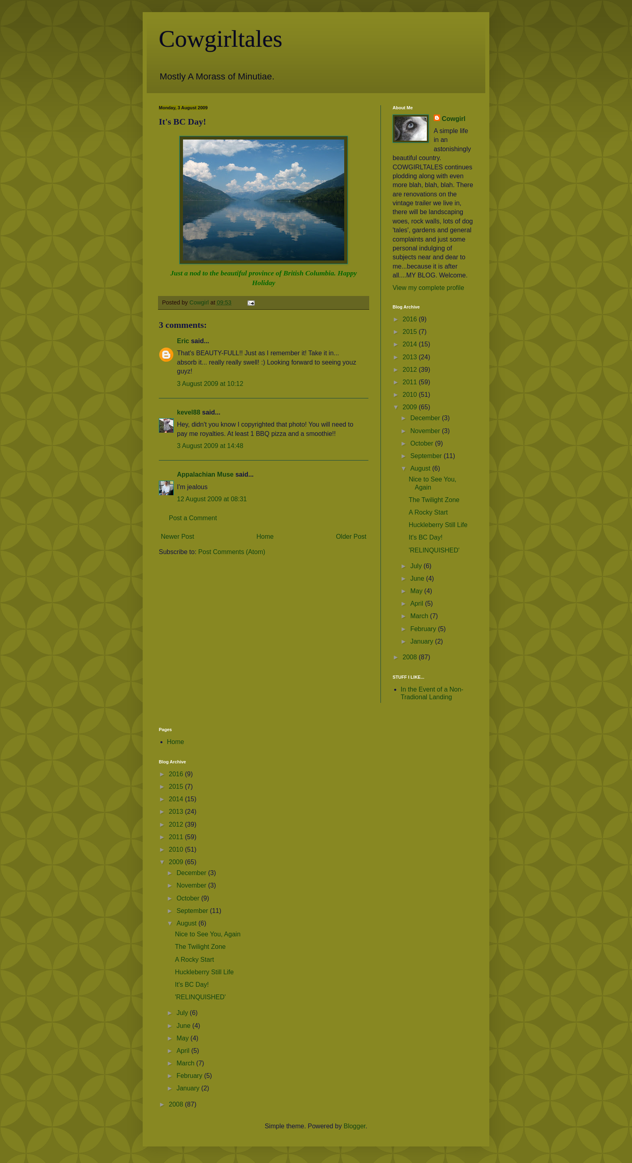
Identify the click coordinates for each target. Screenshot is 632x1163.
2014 (411, 344)
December (426, 418)
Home (265, 536)
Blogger (354, 1126)
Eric (183, 341)
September (427, 455)
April (417, 603)
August (421, 468)
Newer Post (177, 536)
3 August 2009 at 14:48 (210, 445)
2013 (411, 357)
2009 (411, 407)
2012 (411, 369)
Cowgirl (454, 118)
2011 (411, 382)
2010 (411, 394)
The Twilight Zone (434, 499)
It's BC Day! (426, 537)
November (426, 430)
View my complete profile (428, 287)
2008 (411, 657)
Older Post (351, 536)
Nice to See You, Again (208, 934)
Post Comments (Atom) (231, 551)
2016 (411, 319)
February (424, 628)
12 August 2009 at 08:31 (212, 499)
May (417, 591)
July (417, 566)
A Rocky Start (428, 512)
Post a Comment (193, 518)
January (422, 641)
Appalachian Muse (205, 474)
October (422, 443)
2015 (411, 331)
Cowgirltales (221, 38)
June (418, 578)
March (420, 616)
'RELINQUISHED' (434, 550)
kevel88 (188, 412)
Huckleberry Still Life (438, 524)
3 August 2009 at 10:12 (210, 383)
